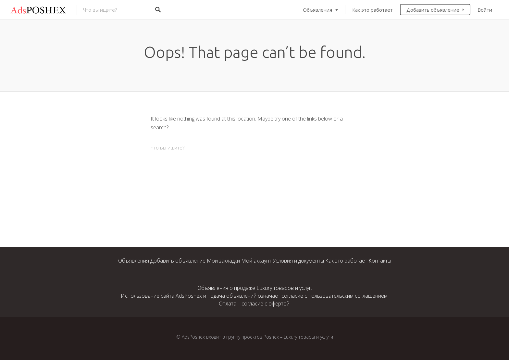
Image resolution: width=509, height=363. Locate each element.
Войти (485, 9)
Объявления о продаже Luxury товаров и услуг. (254, 288)
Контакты (379, 260)
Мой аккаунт (256, 260)
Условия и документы (298, 260)
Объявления (317, 9)
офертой (279, 303)
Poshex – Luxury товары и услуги (298, 337)
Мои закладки (223, 260)
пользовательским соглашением (348, 295)
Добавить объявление (432, 9)
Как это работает (372, 9)
